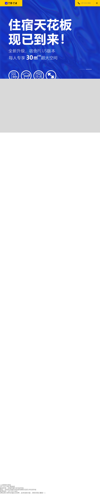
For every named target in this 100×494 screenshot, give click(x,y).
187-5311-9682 (86, 3)
